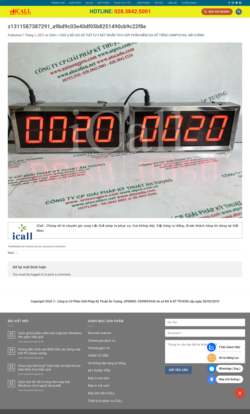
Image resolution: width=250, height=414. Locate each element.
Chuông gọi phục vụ (101, 340)
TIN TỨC (158, 2)
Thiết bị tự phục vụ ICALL (105, 401)
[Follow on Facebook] (229, 3)
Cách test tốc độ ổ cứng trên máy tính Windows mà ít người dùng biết (44, 383)
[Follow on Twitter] (236, 3)
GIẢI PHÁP (75, 2)
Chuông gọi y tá (98, 348)
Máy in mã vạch (99, 385)
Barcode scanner (99, 333)
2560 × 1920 (57, 35)
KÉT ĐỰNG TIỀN (99, 370)
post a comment (56, 246)
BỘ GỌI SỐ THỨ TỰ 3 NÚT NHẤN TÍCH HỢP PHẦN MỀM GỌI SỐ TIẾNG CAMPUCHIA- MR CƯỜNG (137, 35)
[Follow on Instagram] (233, 3)
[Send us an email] (240, 3)
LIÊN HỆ (172, 2)
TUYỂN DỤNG (190, 3)
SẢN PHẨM (143, 2)
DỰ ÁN (89, 2)
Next (13, 253)
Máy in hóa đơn (98, 378)
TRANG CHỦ (58, 2)
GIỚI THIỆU (103, 2)
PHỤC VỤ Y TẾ (123, 3)
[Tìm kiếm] (239, 12)
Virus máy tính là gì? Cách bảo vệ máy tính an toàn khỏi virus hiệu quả (49, 367)
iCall (40, 225)
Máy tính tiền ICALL (101, 393)
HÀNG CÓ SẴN (98, 355)
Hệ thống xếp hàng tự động (107, 363)
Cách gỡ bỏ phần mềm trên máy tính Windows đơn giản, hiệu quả (50, 335)
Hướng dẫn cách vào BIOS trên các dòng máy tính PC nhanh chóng (49, 351)
